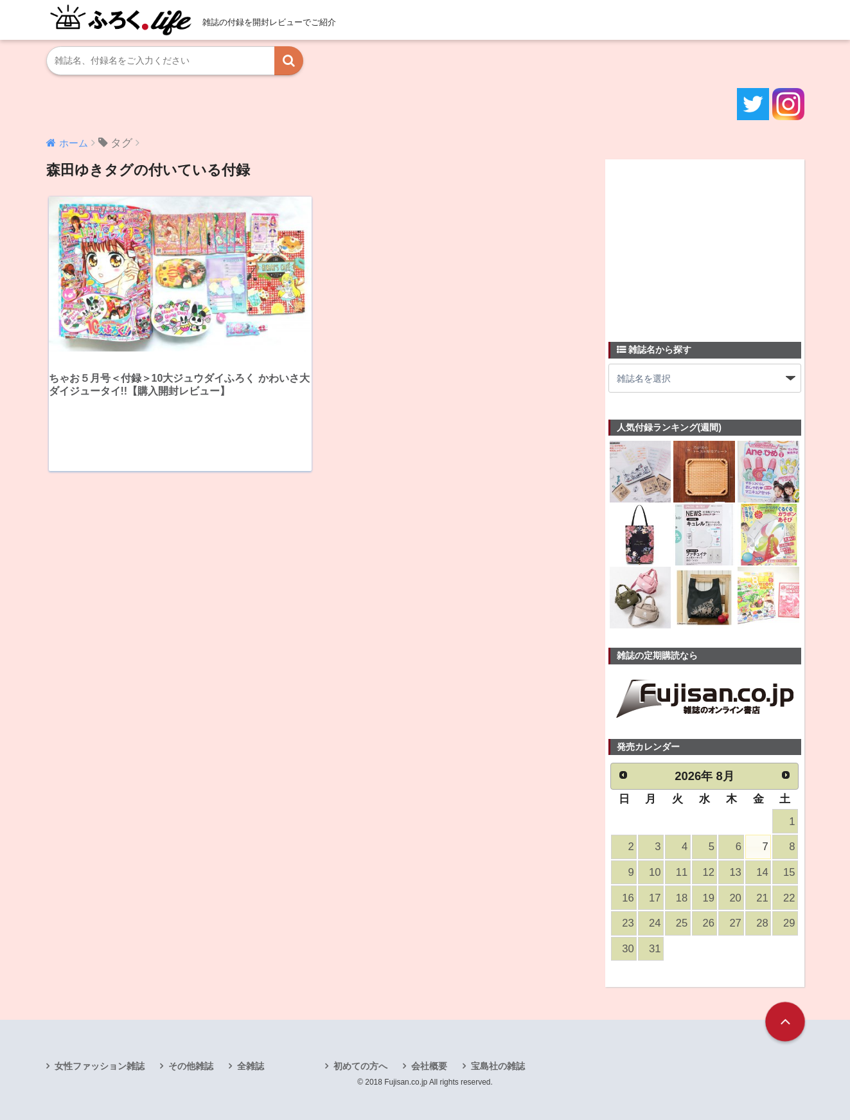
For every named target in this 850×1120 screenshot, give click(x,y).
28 (762, 923)
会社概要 (429, 1066)
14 (762, 872)
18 (681, 898)
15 (789, 872)
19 (708, 898)
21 (762, 898)
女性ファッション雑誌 (100, 1066)
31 (654, 949)
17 (654, 898)
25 (681, 923)
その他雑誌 (190, 1066)
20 (735, 898)
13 (735, 872)
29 (789, 923)
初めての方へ (360, 1066)
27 (735, 923)
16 (627, 898)
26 (708, 923)
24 (654, 923)
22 (789, 898)
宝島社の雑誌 (498, 1066)
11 (681, 872)
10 (654, 872)
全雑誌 (250, 1066)
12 (708, 872)
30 (627, 949)
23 (627, 923)
